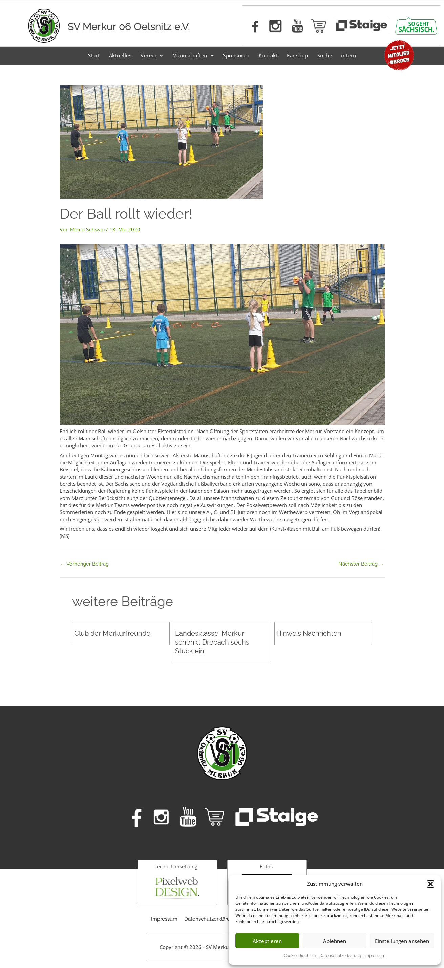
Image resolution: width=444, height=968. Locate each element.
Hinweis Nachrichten (308, 633)
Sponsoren (236, 55)
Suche (324, 55)
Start (94, 55)
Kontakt (268, 55)
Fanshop (297, 55)
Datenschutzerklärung (340, 955)
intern (348, 55)
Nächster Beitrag (361, 564)
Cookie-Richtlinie (300, 955)
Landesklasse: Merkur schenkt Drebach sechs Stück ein (212, 642)
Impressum (374, 955)
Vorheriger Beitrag (84, 564)
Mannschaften (193, 55)
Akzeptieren (267, 941)
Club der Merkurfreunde (112, 633)
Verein (152, 55)
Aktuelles (120, 55)
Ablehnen (334, 941)
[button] (430, 884)
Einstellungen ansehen (402, 941)
